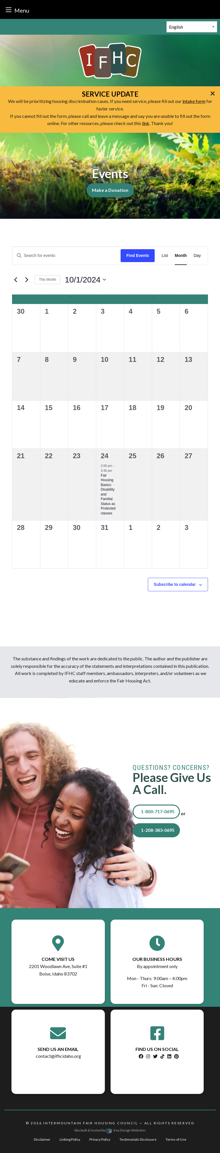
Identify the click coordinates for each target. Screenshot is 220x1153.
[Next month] (26, 279)
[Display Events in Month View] (181, 256)
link (145, 123)
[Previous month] (15, 279)
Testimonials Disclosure (137, 1139)
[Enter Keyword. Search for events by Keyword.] (66, 256)
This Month (47, 280)
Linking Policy (70, 1139)
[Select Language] (191, 26)
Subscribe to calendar (175, 584)
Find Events (137, 255)
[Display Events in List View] (165, 256)
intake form (193, 101)
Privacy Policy (99, 1139)
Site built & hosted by (110, 1130)
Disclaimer (42, 1139)
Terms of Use (176, 1139)
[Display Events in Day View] (197, 256)
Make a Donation (110, 190)
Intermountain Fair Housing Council (90, 1123)
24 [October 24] (105, 456)
